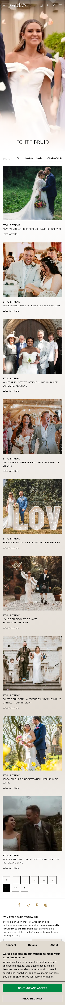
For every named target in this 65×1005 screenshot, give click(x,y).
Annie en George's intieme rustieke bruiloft (31, 305)
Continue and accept (32, 988)
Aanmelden (53, 5)
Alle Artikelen (34, 157)
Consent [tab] (11, 944)
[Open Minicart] (60, 5)
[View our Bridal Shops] (47, 5)
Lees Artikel (11, 233)
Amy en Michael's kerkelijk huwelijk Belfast (32, 228)
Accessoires (55, 157)
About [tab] (54, 944)
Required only (32, 998)
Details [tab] (32, 944)
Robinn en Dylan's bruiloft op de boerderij (31, 542)
